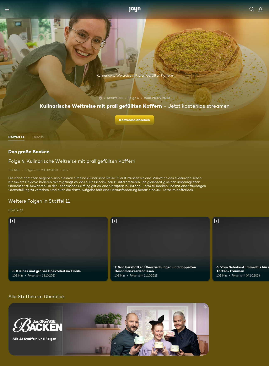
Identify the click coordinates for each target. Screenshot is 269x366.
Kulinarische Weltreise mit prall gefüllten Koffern (134, 75)
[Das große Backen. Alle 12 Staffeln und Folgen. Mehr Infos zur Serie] (108, 329)
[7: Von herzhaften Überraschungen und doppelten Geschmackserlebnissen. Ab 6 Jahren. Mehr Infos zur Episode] (160, 249)
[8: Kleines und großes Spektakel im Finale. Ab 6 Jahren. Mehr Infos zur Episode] (58, 249)
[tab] (16, 137)
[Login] (260, 9)
